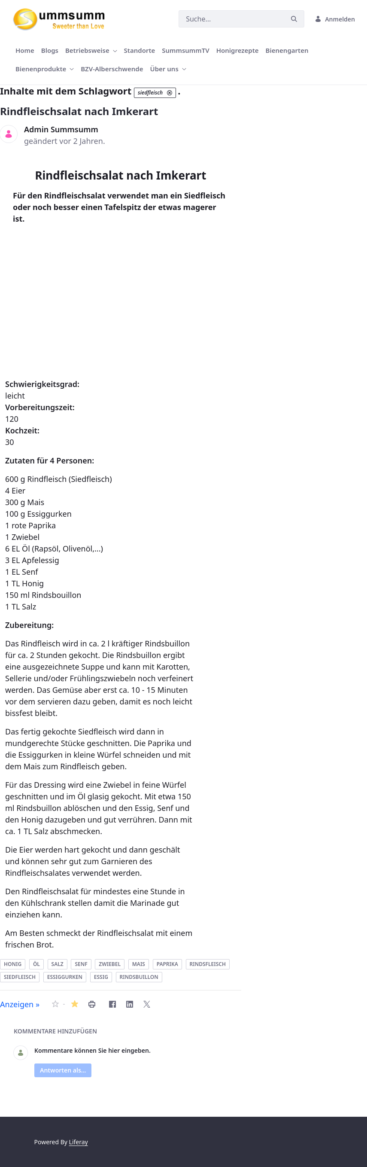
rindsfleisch (208, 964)
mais (138, 964)
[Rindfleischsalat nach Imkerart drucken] (92, 1004)
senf (81, 964)
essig (101, 977)
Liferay (78, 1142)
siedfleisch (20, 977)
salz (58, 964)
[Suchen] (231, 18)
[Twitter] (147, 1004)
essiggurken (64, 977)
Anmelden (335, 19)
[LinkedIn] (129, 1004)
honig (12, 964)
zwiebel (110, 964)
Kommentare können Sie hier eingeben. (92, 1050)
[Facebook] (112, 1004)
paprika (167, 964)
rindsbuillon (139, 977)
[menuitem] (25, 50)
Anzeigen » (19, 1004)
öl (36, 964)
